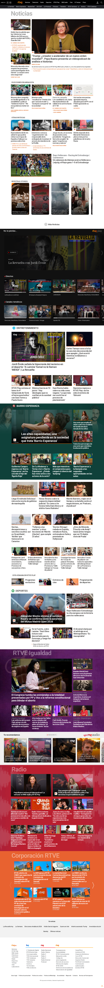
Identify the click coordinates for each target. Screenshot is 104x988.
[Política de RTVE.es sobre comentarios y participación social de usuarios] (86, 975)
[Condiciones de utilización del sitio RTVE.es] (14, 975)
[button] (102, 253)
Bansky (45, 931)
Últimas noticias (55, 931)
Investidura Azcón (95, 926)
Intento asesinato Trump (79, 926)
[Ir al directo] (52, 253)
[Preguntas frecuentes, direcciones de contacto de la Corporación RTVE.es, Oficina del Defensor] (75, 975)
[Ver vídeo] (15, 749)
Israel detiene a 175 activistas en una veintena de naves (42, 147)
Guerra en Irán (64, 926)
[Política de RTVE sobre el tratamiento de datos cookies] (37, 975)
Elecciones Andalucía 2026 (33, 926)
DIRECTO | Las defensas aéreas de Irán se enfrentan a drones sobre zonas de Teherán (21, 146)
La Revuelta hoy (8, 926)
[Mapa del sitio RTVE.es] (68, 975)
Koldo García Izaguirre (51, 926)
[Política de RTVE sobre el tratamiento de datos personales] (25, 975)
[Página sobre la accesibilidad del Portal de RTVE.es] (60, 975)
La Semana (18, 926)
